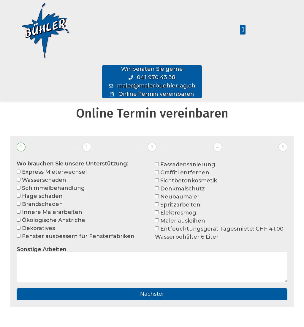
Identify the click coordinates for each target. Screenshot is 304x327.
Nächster (152, 294)
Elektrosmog (178, 212)
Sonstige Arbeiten (41, 249)
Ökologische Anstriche (53, 220)
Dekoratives (38, 228)
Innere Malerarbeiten (52, 212)
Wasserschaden (44, 180)
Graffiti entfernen (184, 172)
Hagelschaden (42, 196)
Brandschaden (42, 204)
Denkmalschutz (182, 188)
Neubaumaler (180, 196)
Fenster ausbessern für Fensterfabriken (78, 236)
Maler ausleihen (182, 221)
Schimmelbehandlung (53, 188)
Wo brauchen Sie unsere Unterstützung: (73, 163)
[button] (243, 30)
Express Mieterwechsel (54, 172)
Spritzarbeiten (180, 204)
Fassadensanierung (187, 164)
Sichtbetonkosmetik (188, 180)
